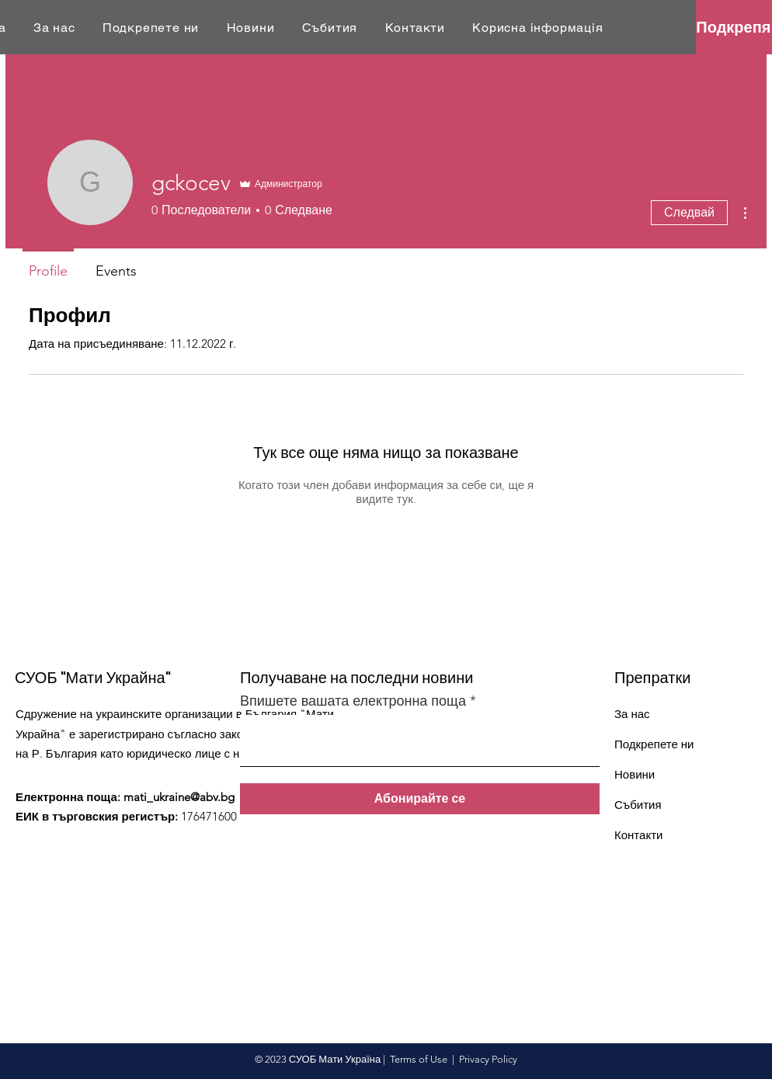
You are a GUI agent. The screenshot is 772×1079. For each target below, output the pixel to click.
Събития (638, 804)
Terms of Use (418, 1059)
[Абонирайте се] (420, 798)
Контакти (638, 834)
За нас (632, 713)
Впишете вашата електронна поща (353, 701)
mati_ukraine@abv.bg (179, 796)
